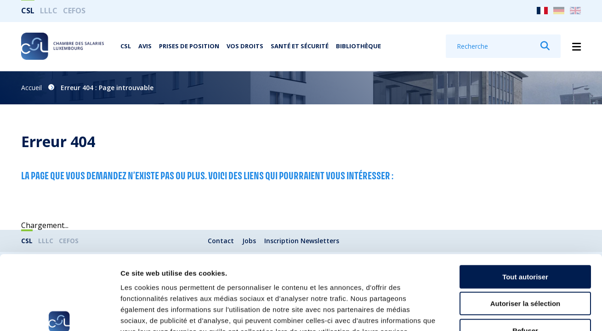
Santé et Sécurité (300, 46)
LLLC (48, 11)
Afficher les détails (506, 313)
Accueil (31, 87)
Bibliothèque (358, 46)
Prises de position (189, 46)
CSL (27, 11)
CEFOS (74, 11)
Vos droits (245, 46)
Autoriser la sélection (525, 246)
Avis (145, 46)
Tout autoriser (525, 219)
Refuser (525, 272)
